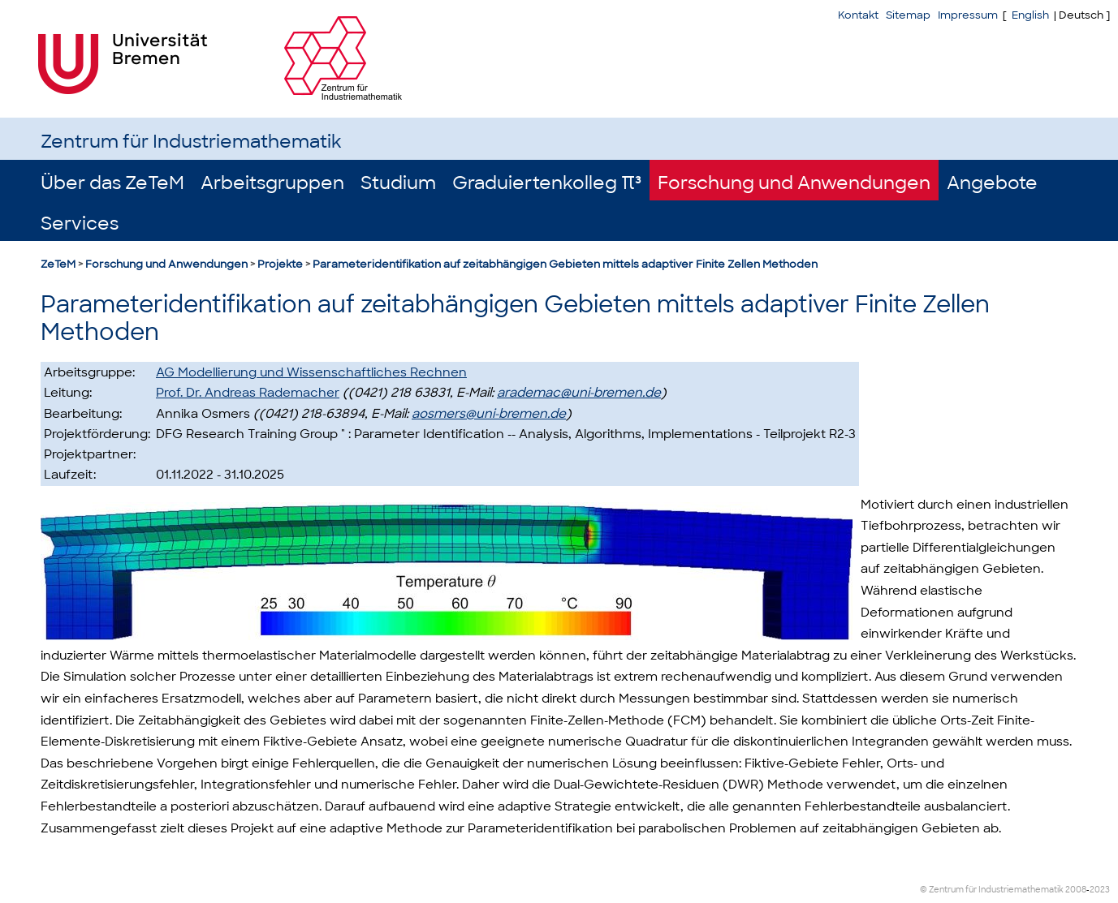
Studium (398, 183)
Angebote (992, 183)
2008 (1075, 889)
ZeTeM (58, 264)
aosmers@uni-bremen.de (489, 414)
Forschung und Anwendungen (794, 183)
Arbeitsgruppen (272, 183)
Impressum (968, 15)
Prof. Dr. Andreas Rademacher (247, 393)
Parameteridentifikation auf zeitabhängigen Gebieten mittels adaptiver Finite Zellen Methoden (565, 264)
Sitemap (908, 15)
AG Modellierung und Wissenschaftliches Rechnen (311, 372)
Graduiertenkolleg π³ (546, 183)
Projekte (280, 264)
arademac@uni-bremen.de (579, 393)
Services (80, 223)
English (1030, 15)
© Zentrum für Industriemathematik (992, 889)
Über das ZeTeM (112, 183)
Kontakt (858, 15)
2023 (1100, 889)
